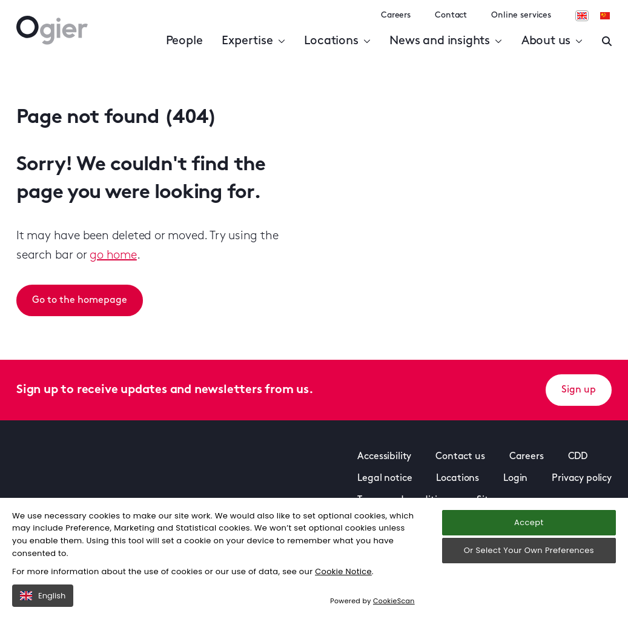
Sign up (578, 390)
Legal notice (384, 478)
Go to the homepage (79, 300)
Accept (528, 522)
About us (552, 41)
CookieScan (394, 601)
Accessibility (384, 457)
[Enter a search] (607, 41)
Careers (396, 15)
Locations (337, 41)
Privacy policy (582, 478)
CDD (578, 457)
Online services (521, 15)
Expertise (253, 41)
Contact (451, 15)
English (42, 595)
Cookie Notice (343, 571)
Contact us (459, 457)
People (184, 41)
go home (113, 256)
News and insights (445, 41)
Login (515, 478)
